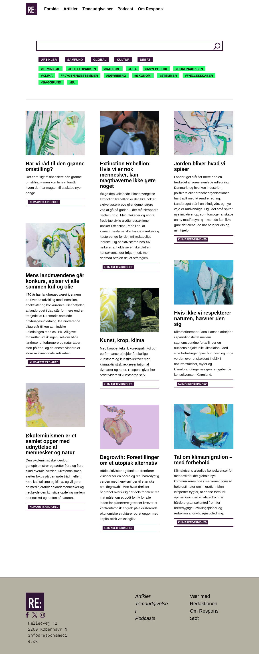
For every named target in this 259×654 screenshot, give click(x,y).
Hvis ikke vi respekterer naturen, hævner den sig (202, 318)
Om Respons (150, 9)
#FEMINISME (50, 69)
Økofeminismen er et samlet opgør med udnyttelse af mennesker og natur (51, 444)
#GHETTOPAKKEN (82, 69)
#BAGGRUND (51, 82)
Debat (145, 59)
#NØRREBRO (116, 75)
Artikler (70, 9)
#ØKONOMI (142, 75)
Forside (51, 9)
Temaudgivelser (97, 9)
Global (99, 59)
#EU (72, 82)
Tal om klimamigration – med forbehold (203, 459)
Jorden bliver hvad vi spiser (199, 166)
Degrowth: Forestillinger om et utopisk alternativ (129, 460)
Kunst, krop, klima (122, 340)
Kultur (123, 59)
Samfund (75, 59)
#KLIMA (47, 75)
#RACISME (112, 69)
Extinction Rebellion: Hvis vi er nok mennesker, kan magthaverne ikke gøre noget (128, 175)
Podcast (125, 9)
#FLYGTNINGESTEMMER (79, 75)
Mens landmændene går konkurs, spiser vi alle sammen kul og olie (55, 281)
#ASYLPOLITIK (156, 69)
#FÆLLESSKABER (199, 75)
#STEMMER (168, 75)
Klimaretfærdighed (44, 202)
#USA (132, 69)
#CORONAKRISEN (189, 69)
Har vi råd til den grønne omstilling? (55, 166)
